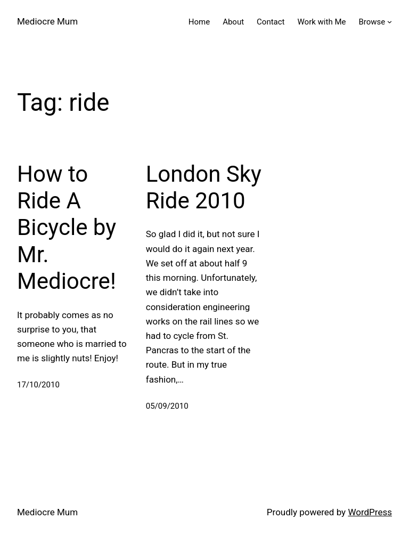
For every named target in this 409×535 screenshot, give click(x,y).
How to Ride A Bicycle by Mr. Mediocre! (66, 228)
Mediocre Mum (47, 21)
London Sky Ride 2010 (203, 187)
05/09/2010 (167, 406)
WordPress (370, 512)
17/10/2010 (38, 385)
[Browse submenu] (389, 21)
